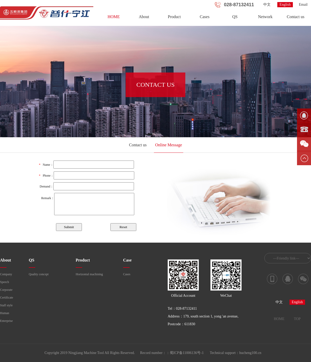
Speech (4, 282)
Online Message (168, 145)
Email (303, 4)
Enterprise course (6, 322)
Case (127, 260)
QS (234, 17)
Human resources (6, 314)
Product (174, 17)
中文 (267, 4)
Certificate (6, 297)
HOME (114, 17)
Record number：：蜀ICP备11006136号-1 (172, 353)
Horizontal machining (89, 274)
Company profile (6, 275)
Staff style (6, 305)
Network (265, 17)
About (144, 17)
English (285, 4)
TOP (297, 319)
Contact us (296, 17)
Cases (204, 17)
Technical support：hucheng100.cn (235, 353)
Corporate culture (6, 291)
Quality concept (38, 274)
